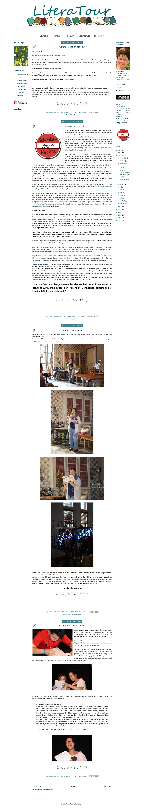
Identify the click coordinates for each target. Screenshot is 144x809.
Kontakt (70, 36)
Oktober (122, 161)
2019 (120, 150)
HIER (67, 92)
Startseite (44, 36)
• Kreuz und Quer (22, 80)
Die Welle (96, 174)
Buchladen (119, 108)
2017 (120, 156)
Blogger (80, 804)
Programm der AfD (41, 206)
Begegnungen (120, 106)
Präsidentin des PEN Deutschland (72, 251)
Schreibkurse (77, 779)
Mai (121, 192)
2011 (120, 220)
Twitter (120, 88)
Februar (122, 200)
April (121, 195)
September (123, 163)
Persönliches (69, 115)
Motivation (70, 779)
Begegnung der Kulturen (72, 625)
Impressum (99, 36)
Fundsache (127, 110)
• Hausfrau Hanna (22, 74)
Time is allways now (72, 330)
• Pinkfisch (19, 95)
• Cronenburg (20, 92)
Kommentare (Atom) (46, 789)
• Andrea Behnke (21, 83)
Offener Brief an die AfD (72, 46)
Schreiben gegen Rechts (72, 126)
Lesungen (70, 614)
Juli (121, 187)
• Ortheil (19, 77)
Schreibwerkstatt (121, 121)
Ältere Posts (107, 786)
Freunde (118, 110)
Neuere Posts (37, 786)
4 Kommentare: (81, 316)
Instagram (121, 90)
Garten (118, 112)
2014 (120, 212)
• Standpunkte (21, 86)
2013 (120, 215)
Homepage (58, 36)
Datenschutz (84, 36)
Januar (122, 203)
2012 (120, 218)
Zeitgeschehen (78, 115)
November (123, 158)
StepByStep (77, 614)
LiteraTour (21, 29)
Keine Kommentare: (81, 112)
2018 (120, 153)
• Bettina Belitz (21, 89)
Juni (121, 190)
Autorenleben (120, 104)
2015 (120, 209)
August (122, 184)
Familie (128, 108)
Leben (128, 112)
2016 (120, 207)
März (121, 198)
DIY (124, 108)
